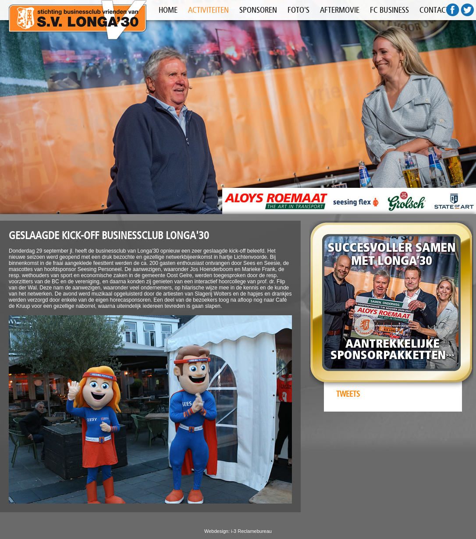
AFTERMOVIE (339, 10)
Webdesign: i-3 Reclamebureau (238, 531)
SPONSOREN (258, 10)
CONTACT (434, 10)
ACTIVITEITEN (208, 10)
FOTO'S (298, 10)
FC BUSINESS (389, 10)
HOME (168, 10)
